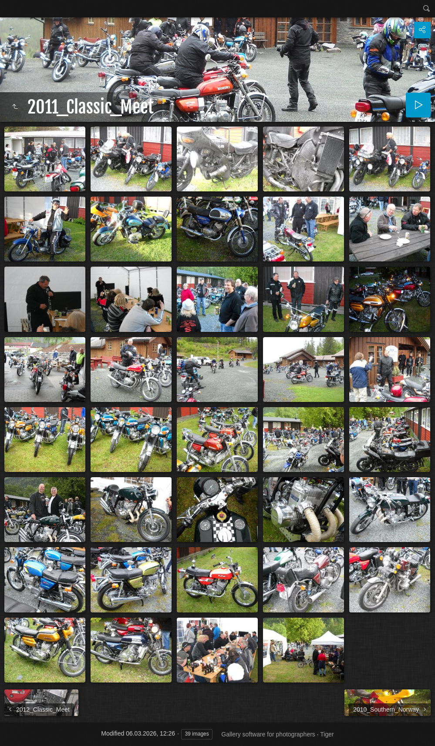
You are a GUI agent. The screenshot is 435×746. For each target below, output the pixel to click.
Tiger (327, 734)
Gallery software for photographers (268, 734)
